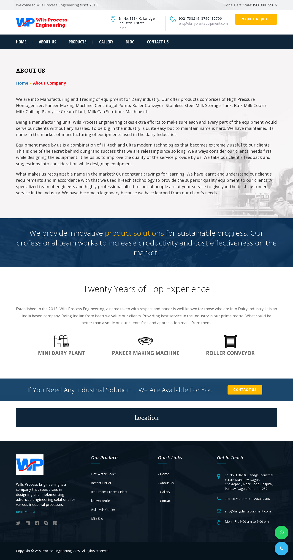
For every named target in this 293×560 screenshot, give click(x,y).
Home (21, 42)
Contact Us (245, 390)
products (78, 42)
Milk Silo (97, 518)
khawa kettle (100, 501)
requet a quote (256, 19)
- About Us (166, 483)
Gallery (106, 42)
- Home (163, 474)
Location (146, 417)
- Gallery (164, 492)
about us (47, 42)
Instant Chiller (101, 483)
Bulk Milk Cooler (103, 509)
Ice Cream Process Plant (109, 492)
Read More (25, 511)
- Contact (165, 501)
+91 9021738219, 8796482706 (247, 499)
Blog (130, 42)
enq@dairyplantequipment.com (203, 23)
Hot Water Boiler (103, 474)
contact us (158, 42)
